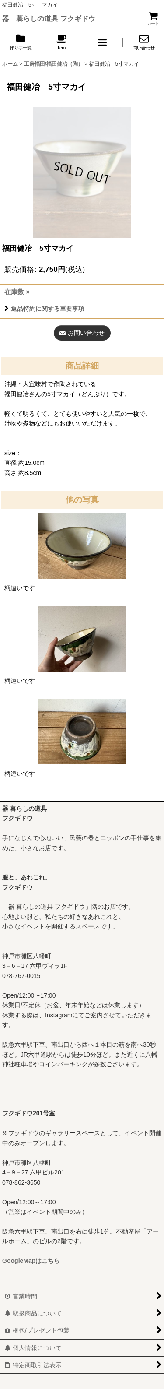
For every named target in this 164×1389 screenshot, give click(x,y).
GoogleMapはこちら (31, 1260)
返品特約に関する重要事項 (44, 308)
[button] (102, 42)
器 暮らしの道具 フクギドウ (48, 18)
